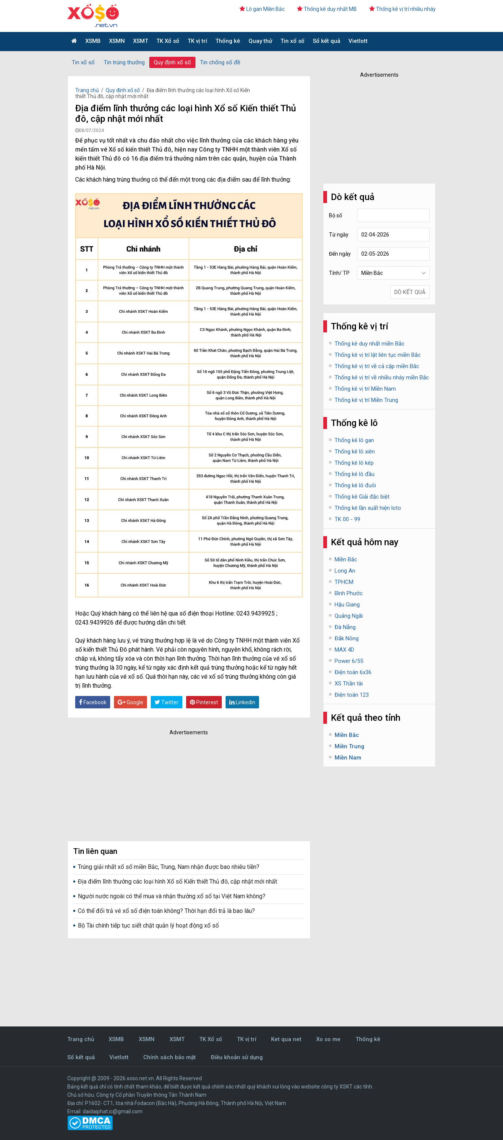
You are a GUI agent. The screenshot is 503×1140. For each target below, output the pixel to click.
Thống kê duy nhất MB (327, 9)
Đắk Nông (347, 638)
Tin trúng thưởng (124, 62)
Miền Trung (349, 746)
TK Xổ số (167, 41)
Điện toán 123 (352, 694)
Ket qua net (286, 1039)
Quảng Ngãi (349, 615)
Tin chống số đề (220, 62)
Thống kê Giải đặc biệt (362, 496)
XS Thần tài (349, 683)
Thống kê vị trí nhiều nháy (402, 9)
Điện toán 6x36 (353, 672)
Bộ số (335, 215)
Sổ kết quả (326, 41)
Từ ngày (338, 235)
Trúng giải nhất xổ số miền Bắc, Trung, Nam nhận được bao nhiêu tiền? (168, 866)
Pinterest (204, 702)
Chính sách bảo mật (169, 1057)
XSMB (93, 41)
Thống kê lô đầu (354, 474)
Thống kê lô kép (354, 462)
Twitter (167, 702)
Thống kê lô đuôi (355, 485)
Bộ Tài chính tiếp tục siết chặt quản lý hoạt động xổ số (148, 925)
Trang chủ (87, 90)
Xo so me (328, 1039)
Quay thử (260, 41)
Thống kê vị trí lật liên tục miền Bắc (378, 355)
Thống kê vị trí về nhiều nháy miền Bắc (382, 377)
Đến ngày (340, 254)
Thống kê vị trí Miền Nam (365, 388)
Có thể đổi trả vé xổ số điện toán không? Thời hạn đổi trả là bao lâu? (166, 910)
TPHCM (344, 582)
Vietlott (358, 41)
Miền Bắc (346, 559)
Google (130, 702)
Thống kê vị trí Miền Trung (366, 400)
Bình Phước (349, 593)
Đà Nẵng (345, 627)
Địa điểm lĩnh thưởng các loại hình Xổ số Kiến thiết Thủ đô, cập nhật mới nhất (177, 881)
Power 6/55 (349, 661)
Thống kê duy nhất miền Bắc (370, 343)
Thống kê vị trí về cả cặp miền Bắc (377, 366)
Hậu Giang (347, 604)
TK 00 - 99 (347, 519)
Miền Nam (348, 757)
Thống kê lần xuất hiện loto (368, 508)
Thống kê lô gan (354, 440)
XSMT (140, 41)
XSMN (117, 41)
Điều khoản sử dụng (237, 1057)
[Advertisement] (178, 786)
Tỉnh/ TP (339, 273)
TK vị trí (197, 41)
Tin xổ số (292, 41)
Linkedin (242, 702)
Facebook (92, 702)
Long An (345, 570)
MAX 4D (344, 649)
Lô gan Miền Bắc (262, 9)
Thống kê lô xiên (355, 451)
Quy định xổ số (172, 62)
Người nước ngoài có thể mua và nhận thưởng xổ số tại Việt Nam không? (171, 896)
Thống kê (227, 41)
